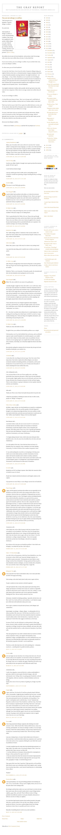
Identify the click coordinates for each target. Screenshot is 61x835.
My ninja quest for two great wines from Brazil (52, 114)
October (49, 55)
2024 (47, 20)
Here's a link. (11, 52)
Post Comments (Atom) (14, 826)
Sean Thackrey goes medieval (51, 263)
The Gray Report (31, 7)
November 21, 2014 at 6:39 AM (16, 775)
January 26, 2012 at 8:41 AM (15, 238)
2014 (47, 43)
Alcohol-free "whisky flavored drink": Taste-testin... (52, 140)
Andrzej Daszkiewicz (11, 142)
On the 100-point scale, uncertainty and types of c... (52, 124)
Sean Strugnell (9, 191)
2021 (47, 27)
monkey (8, 653)
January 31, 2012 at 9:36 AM (15, 523)
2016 (47, 39)
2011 (47, 145)
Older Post (39, 818)
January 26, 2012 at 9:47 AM (15, 275)
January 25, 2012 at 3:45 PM (15, 204)
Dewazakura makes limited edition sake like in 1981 (52, 100)
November (50, 52)
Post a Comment (6, 816)
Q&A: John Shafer (48, 216)
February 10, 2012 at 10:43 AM (16, 548)
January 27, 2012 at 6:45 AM (15, 417)
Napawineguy (9, 488)
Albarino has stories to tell (50, 241)
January (49, 76)
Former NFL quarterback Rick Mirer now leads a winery (53, 86)
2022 (47, 25)
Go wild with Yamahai (49, 279)
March (49, 71)
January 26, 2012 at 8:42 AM (15, 257)
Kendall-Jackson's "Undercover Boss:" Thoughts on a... (52, 80)
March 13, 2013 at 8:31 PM (15, 665)
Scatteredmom (9, 779)
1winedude (8, 355)
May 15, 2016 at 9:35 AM (14, 812)
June (48, 64)
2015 (47, 41)
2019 (47, 32)
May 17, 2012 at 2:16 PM (14, 649)
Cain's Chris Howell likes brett (51, 207)
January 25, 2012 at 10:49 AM (16, 156)
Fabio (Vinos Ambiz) (11, 405)
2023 (47, 22)
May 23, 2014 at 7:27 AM (14, 717)
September (50, 57)
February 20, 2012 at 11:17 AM (16, 567)
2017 (47, 36)
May (48, 67)
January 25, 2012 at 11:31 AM (16, 178)
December (50, 50)
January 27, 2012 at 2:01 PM (15, 463)
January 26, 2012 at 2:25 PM (15, 351)
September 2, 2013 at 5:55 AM (16, 686)
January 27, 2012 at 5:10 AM (15, 401)
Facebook (37, 125)
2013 (47, 46)
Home (22, 818)
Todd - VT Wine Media (11, 553)
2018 (47, 34)
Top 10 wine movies (49, 253)
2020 (47, 29)
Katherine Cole (9, 230)
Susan (7, 721)
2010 (47, 147)
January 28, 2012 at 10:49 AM (16, 484)
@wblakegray (18, 125)
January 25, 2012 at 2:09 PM (15, 187)
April (48, 69)
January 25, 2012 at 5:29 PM (15, 226)
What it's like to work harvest (51, 251)
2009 (47, 150)
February (49, 74)
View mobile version (22, 821)
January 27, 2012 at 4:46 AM (15, 386)
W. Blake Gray (9, 208)
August (49, 60)
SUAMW (8, 468)
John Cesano (9, 243)
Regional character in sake (50, 281)
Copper (8, 690)
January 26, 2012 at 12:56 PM (16, 320)
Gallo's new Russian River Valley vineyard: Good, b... (52, 130)
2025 (47, 18)
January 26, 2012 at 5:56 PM (15, 368)
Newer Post (5, 818)
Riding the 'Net (9, 571)
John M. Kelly (9, 160)
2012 (47, 48)
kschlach (8, 182)
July (48, 62)
